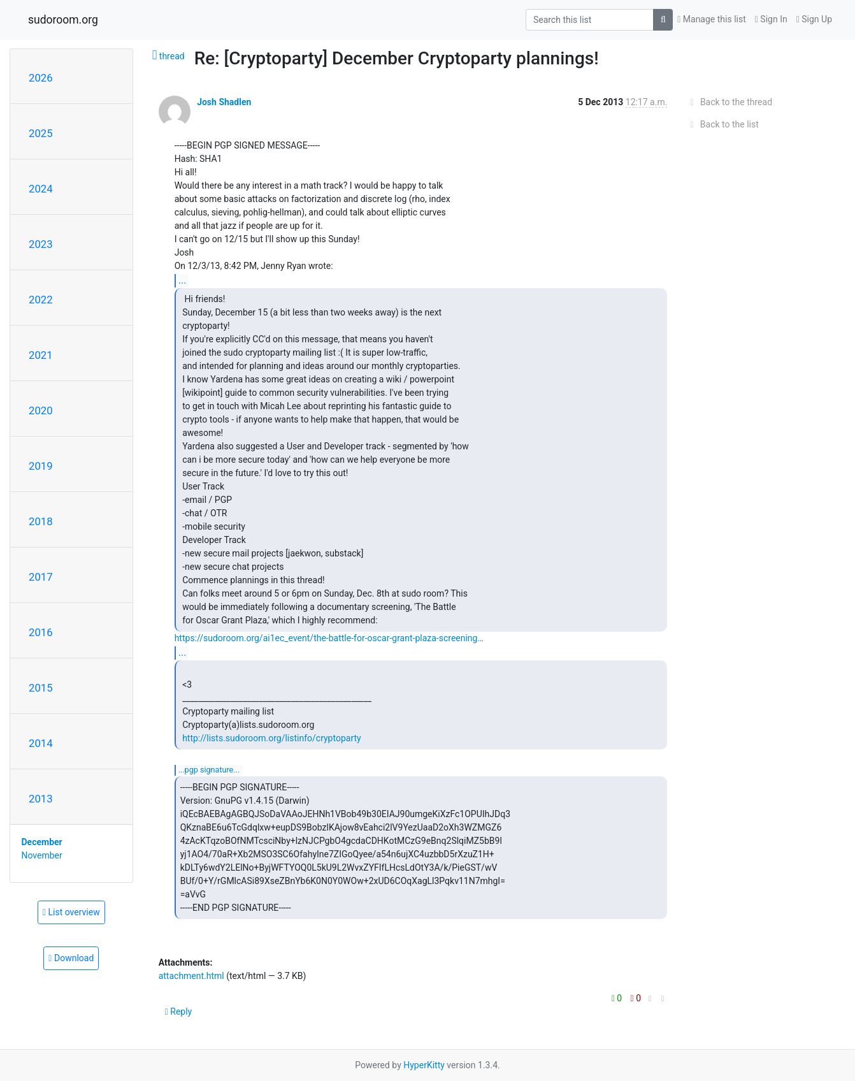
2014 (41, 743)
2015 (41, 687)
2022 (41, 299)
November (42, 855)
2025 (41, 133)
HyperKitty (424, 1065)
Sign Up (814, 19)
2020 (41, 410)
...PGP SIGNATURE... (209, 769)
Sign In (771, 19)
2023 (41, 244)
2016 (41, 632)
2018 (41, 521)
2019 (41, 466)
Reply (178, 1011)
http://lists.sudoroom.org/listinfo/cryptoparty (271, 738)
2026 (41, 77)
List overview (71, 912)
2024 (41, 188)
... (182, 280)
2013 (41, 798)
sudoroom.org (63, 19)
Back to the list (722, 124)
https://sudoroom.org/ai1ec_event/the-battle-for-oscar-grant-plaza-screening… (329, 638)
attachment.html (191, 976)
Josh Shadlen (224, 102)
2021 (41, 355)
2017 (41, 576)
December (42, 842)
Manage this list (711, 19)
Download (71, 958)
